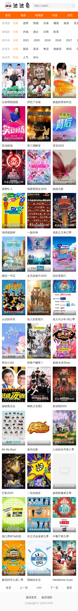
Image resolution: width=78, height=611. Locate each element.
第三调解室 (34, 145)
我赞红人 (7, 188)
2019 (47, 40)
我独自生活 (34, 579)
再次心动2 (8, 362)
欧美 (56, 31)
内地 (25, 31)
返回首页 (31, 597)
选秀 (25, 23)
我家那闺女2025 (37, 188)
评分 (36, 57)
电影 (23, 15)
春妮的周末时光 (62, 102)
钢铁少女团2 (34, 406)
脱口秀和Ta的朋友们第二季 (18, 536)
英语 (36, 48)
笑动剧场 (7, 145)
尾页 (69, 587)
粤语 (46, 48)
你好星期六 (59, 275)
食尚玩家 (32, 449)
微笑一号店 (8, 275)
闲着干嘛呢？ (35, 362)
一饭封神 (32, 232)
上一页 (24, 587)
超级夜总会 (8, 406)
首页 (8, 15)
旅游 (66, 23)
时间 (15, 57)
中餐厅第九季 (61, 536)
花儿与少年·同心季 (64, 319)
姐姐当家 (58, 188)
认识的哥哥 (8, 319)
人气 (25, 57)
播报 (56, 23)
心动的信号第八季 (63, 449)
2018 (58, 40)
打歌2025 (7, 492)
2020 (37, 40)
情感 (36, 23)
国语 (25, 48)
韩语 (69, 48)
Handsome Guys (63, 579)
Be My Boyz (9, 449)
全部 (15, 23)
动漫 (54, 15)
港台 (36, 31)
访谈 (46, 23)
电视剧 (39, 15)
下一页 (54, 587)
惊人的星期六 (35, 319)
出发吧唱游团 (10, 102)
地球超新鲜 (8, 232)
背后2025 (58, 145)
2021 (26, 40)
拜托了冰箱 (34, 102)
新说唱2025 (60, 406)
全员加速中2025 (37, 275)
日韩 (46, 31)
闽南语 (57, 48)
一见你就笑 (34, 492)
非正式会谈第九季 (38, 536)
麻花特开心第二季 (12, 579)
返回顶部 (46, 597)
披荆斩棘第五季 (62, 492)
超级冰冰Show (61, 362)
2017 (69, 40)
